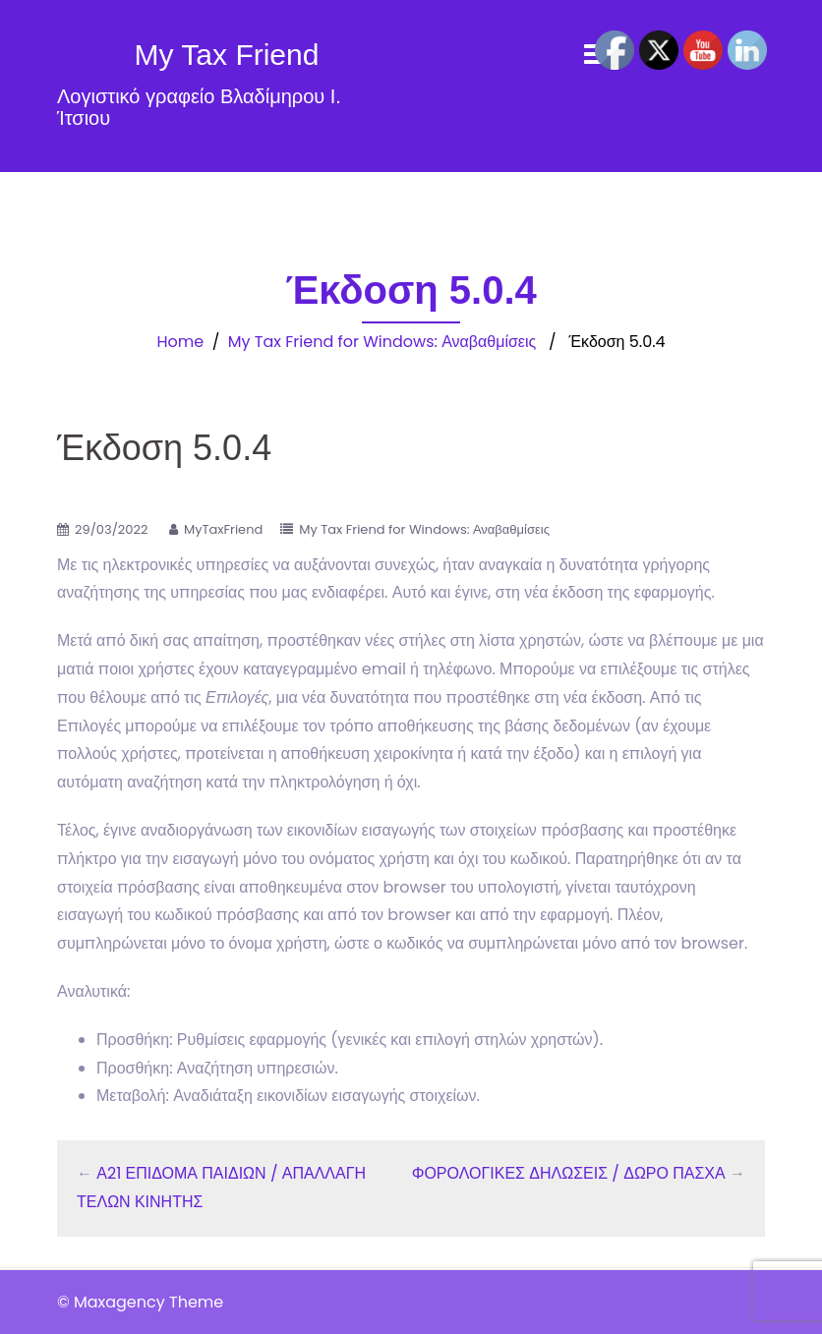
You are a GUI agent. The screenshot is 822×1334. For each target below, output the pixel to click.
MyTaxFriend (223, 529)
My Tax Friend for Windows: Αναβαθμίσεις (382, 341)
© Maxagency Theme (140, 1302)
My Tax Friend (227, 54)
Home (180, 341)
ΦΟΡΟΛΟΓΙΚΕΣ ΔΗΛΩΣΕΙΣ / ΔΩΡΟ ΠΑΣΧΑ (569, 1173)
